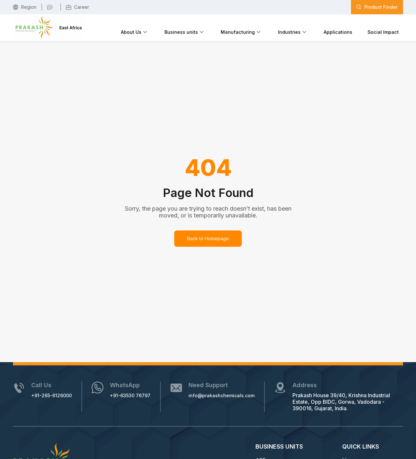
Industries (311, 27)
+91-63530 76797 (141, 394)
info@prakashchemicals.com (239, 394)
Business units (218, 27)
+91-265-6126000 (56, 394)
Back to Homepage (208, 238)
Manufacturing (267, 27)
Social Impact (387, 27)
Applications (349, 27)
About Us (176, 27)
